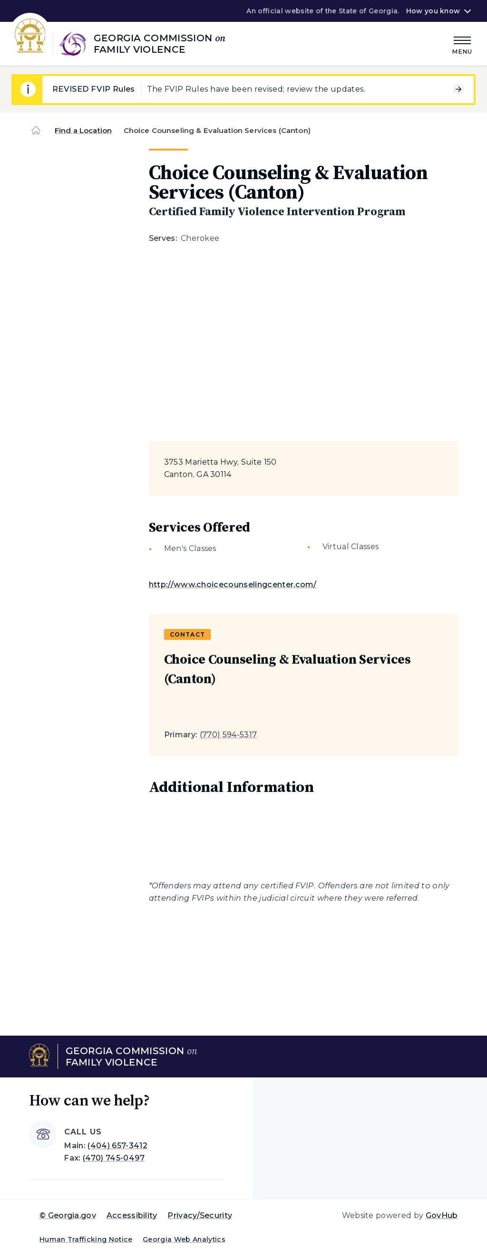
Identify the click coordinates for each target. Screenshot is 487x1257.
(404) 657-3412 (117, 1145)
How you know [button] (433, 11)
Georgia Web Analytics (184, 1239)
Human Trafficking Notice (86, 1239)
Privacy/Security (199, 1215)
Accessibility (132, 1215)
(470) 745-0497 (114, 1157)
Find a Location (83, 130)
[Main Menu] (462, 44)
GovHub (442, 1215)
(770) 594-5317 (228, 734)
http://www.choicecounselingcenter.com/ (233, 584)
